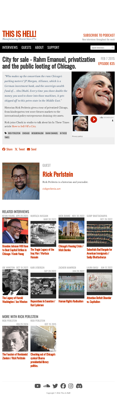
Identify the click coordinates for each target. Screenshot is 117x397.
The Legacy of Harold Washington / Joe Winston (14, 300)
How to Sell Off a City (23, 126)
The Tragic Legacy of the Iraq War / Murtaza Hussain (42, 253)
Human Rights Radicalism (70, 301)
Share (7, 149)
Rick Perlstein (14, 133)
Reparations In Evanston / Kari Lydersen (42, 303)
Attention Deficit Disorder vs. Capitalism (99, 300)
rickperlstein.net (52, 188)
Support (53, 47)
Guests (26, 47)
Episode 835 (106, 63)
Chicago (25, 133)
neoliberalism (37, 133)
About (39, 47)
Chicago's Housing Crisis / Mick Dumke (70, 248)
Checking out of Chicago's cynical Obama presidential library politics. (42, 360)
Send (31, 149)
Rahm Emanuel (52, 133)
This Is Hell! (19, 33)
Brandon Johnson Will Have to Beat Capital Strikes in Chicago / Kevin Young (15, 250)
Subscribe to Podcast (99, 35)
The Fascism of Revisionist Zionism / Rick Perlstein (15, 356)
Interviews (10, 47)
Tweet (20, 149)
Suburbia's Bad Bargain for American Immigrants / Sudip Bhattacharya (99, 253)
